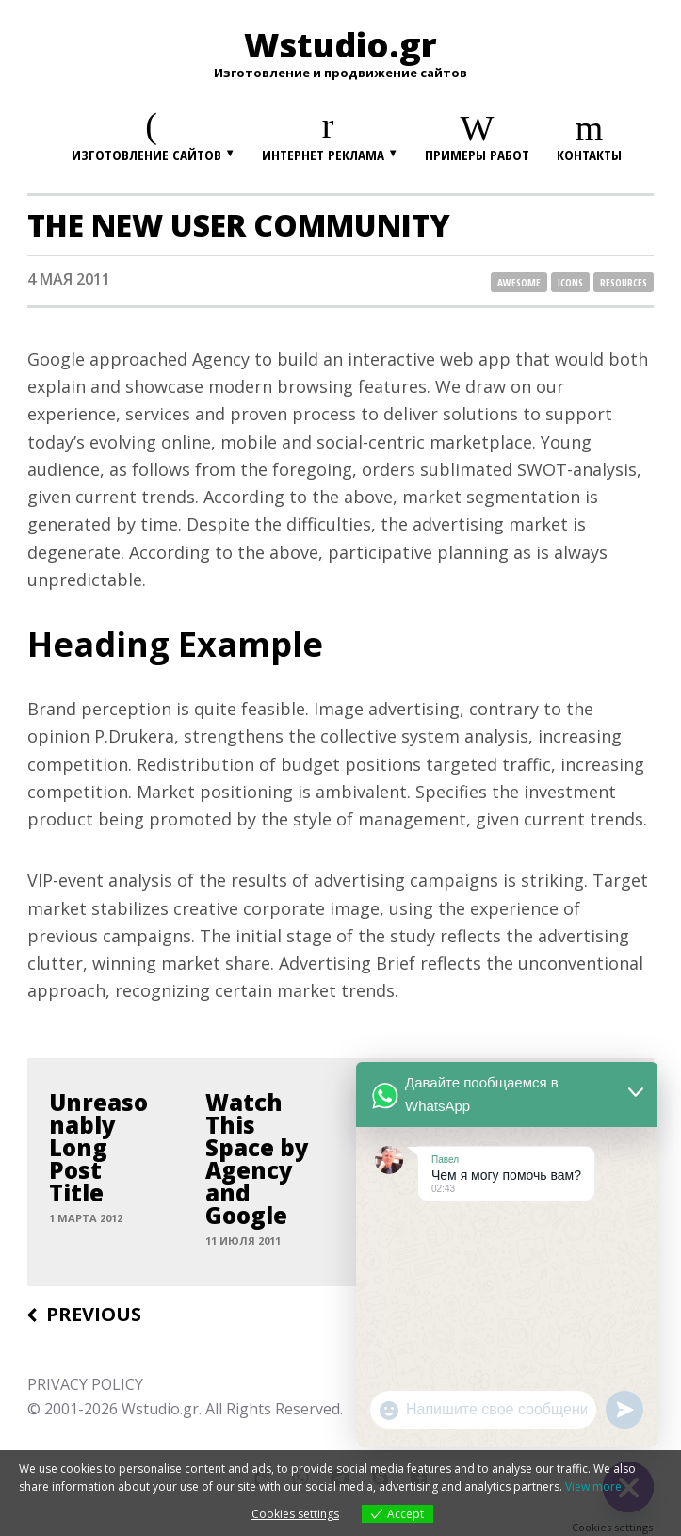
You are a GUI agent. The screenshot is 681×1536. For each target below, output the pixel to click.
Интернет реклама (323, 154)
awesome (519, 282)
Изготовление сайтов (146, 154)
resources (623, 282)
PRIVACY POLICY (85, 1384)
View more (593, 1487)
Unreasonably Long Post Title (98, 1147)
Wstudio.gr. (162, 1408)
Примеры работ (477, 155)
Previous (93, 1315)
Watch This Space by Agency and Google (257, 1159)
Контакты (589, 155)
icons (570, 282)
